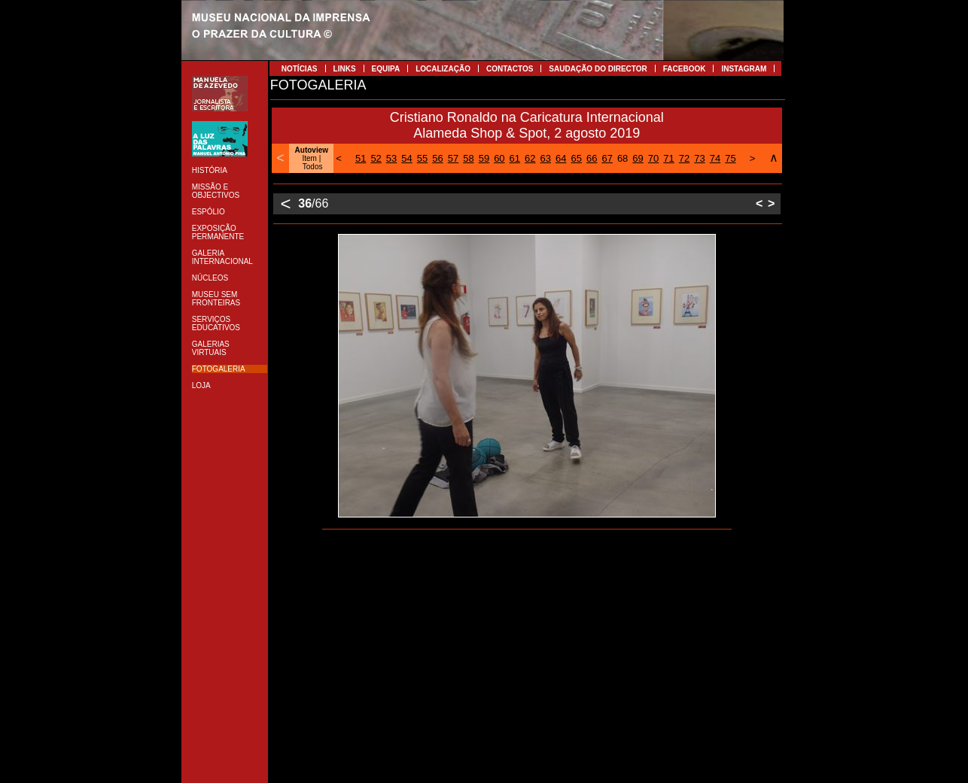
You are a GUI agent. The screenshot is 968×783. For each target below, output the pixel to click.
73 (699, 158)
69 (637, 158)
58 (468, 158)
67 (606, 158)
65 (576, 158)
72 (684, 158)
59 (484, 158)
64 (561, 158)
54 (406, 158)
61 (515, 158)
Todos (313, 166)
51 (360, 158)
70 (653, 158)
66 (591, 158)
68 (622, 158)
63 (545, 158)
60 (499, 158)
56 (437, 158)
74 (715, 158)
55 (422, 158)
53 (391, 158)
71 (668, 158)
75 (730, 158)
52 (375, 158)
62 (530, 158)
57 (453, 158)
